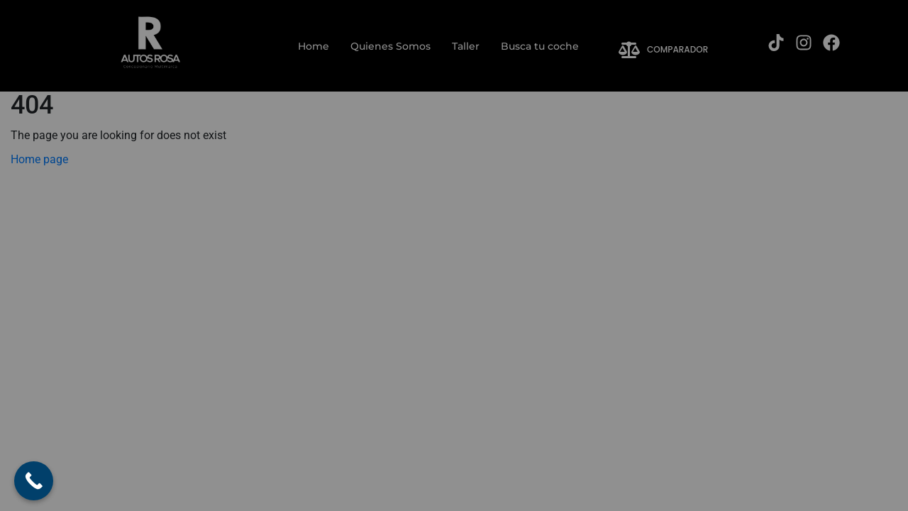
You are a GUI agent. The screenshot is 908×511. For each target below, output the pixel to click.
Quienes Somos (390, 46)
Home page (39, 159)
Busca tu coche (540, 46)
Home (313, 46)
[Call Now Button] (33, 480)
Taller (466, 46)
